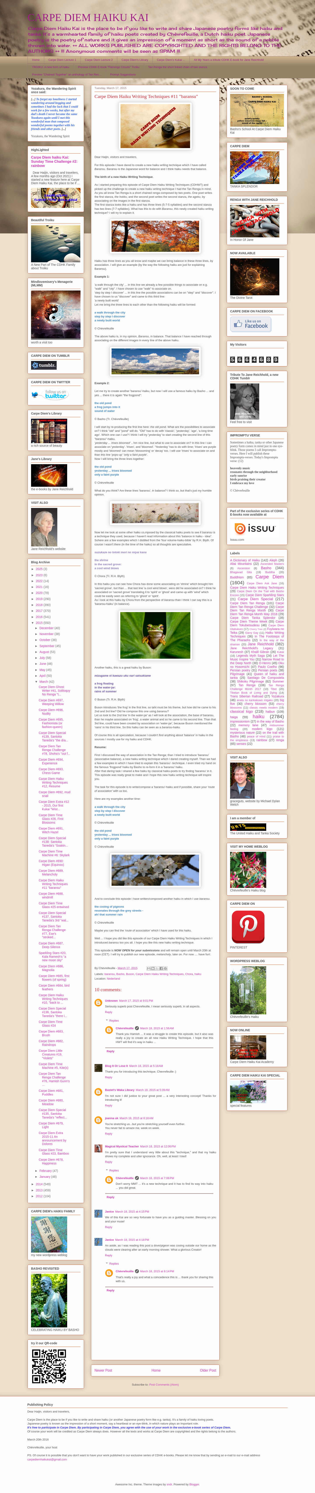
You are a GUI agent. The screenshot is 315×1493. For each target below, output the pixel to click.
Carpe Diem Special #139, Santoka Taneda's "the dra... (53, 736)
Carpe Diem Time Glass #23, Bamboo (54, 1151)
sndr (169, 1484)
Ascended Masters (272, 563)
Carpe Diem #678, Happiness (51, 1161)
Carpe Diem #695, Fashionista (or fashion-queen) (51, 723)
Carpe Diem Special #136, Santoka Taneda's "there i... (53, 1012)
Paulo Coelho (267, 667)
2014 (40, 1184)
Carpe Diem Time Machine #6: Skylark (54, 853)
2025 (40, 569)
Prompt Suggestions (123, 74)
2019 (40, 599)
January (45, 1176)
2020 (40, 593)
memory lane (248, 725)
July (42, 658)
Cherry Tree (256, 629)
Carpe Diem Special (255, 599)
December (46, 628)
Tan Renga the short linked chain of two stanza (177, 67)
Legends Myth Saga (250, 655)
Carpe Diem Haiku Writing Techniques (160, 974)
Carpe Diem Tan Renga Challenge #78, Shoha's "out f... (54, 749)
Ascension (243, 568)
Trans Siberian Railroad (246, 696)
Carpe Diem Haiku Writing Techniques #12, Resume (53, 782)
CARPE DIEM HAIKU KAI (88, 17)
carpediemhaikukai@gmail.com (47, 1459)
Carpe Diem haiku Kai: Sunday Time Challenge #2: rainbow (54, 161)
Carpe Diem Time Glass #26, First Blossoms (51, 818)
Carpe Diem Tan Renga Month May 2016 (257, 612)
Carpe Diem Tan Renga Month (257, 608)
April (42, 675)
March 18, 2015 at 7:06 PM (157, 1178)
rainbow (261, 740)
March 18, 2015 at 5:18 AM (146, 1066)
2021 (40, 587)
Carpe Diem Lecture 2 (99, 59)
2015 (40, 623)
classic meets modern (264, 707)
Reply (108, 1012)
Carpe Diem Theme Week (248, 621)
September (47, 646)
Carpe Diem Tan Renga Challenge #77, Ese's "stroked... (52, 931)
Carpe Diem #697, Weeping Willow (51, 702)
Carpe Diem (270, 576)
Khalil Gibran (260, 652)
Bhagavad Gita (241, 572)
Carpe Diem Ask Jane (262, 583)
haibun (270, 711)
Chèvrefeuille (125, 1028)
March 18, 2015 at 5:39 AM (153, 1090)
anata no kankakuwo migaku (255, 700)
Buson (130, 974)
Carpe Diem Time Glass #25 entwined (54, 905)
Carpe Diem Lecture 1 (62, 59)
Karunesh (236, 652)
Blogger (194, 1484)
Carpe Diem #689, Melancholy (51, 872)
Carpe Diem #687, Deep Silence (51, 945)
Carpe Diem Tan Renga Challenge (257, 605)
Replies (114, 1020)
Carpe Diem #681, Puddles (51, 1092)
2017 (40, 611)
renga (280, 740)
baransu (110, 974)
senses (241, 744)
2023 (40, 575)
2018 (40, 605)
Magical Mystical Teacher (122, 1146)
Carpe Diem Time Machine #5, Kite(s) (53, 1065)
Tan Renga (246, 685)
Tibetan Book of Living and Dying (253, 692)
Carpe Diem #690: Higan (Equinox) (51, 862)
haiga (234, 717)
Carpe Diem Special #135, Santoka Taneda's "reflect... (53, 1113)
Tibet (274, 689)
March (44, 681)
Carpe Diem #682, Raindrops (51, 1043)
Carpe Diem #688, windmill (51, 895)
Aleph (273, 560)
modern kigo (262, 729)
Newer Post (103, 1370)
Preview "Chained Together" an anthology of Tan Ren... (67, 74)
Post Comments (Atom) (164, 1384)
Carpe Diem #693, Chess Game (51, 771)
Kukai (280, 652)
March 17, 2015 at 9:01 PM (136, 1000)
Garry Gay (251, 632)
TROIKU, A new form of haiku (50, 67)
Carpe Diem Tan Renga (247, 603)
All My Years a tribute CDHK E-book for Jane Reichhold (229, 59)
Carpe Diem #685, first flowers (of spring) (54, 977)
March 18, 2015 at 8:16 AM (136, 1118)
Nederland (113, 978)
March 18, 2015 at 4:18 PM (132, 1239)
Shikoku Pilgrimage (250, 681)
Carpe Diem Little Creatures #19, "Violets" (50, 1054)
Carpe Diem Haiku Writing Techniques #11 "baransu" (53, 884)
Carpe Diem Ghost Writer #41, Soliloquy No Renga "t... (54, 690)
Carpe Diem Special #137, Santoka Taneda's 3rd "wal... (53, 916)
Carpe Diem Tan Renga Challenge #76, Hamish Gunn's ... (54, 1079)
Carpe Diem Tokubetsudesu (257, 623)
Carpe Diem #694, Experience (51, 761)
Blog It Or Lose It (116, 1066)
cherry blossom (256, 703)
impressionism (240, 721)
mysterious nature (242, 732)
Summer (278, 681)
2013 (40, 1190)
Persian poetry (240, 670)
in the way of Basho (270, 721)
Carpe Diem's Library (135, 59)
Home (36, 59)
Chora (189, 974)
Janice (109, 1211)
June (43, 663)
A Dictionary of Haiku (245, 560)
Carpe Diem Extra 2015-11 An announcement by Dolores (52, 1138)
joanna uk (111, 1118)
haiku (197, 974)
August (44, 652)
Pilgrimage (237, 674)
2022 (40, 581)
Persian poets (267, 670)
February (45, 1171)
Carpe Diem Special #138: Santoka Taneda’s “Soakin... (53, 841)
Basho (120, 974)
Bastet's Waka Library (120, 1090)
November (46, 634)
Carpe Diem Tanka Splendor (252, 618)
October (45, 640)
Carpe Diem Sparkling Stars (265, 595)
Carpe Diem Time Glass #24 (51, 1023)
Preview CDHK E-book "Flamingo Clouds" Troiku (108, 67)
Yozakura (277, 696)
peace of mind (256, 736)
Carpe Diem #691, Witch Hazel (51, 830)
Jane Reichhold (261, 644)
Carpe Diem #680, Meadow (51, 1102)
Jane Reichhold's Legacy (251, 648)
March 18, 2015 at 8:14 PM (157, 1271)
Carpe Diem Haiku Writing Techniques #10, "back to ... (53, 998)
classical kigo (241, 711)
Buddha (270, 572)
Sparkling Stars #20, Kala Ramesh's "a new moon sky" (52, 956)
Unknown (111, 1000)
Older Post (208, 1370)
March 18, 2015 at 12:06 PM (158, 1146)
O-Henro (265, 663)
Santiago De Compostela (265, 677)
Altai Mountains (241, 563)
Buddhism (237, 577)
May (42, 670)
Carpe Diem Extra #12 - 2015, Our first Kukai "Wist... (54, 805)
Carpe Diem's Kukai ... (171, 59)
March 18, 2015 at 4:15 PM (132, 1211)
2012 (40, 1196)
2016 (40, 617)
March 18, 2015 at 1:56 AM (157, 1028)
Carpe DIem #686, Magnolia (51, 968)
